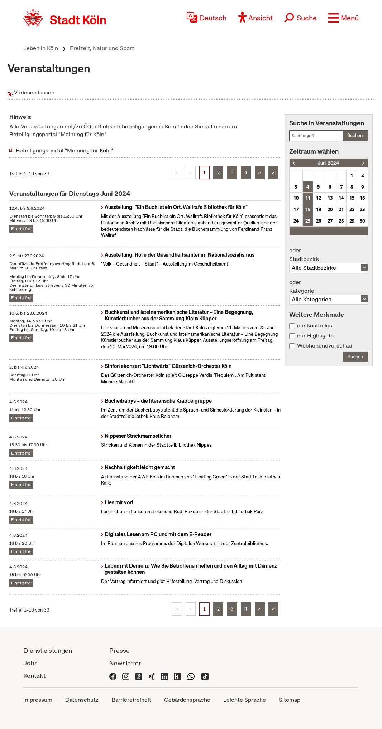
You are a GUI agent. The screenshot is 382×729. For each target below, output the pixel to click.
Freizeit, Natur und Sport (102, 48)
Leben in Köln (40, 48)
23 (362, 209)
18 (307, 209)
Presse (119, 650)
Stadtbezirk (328, 255)
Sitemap (289, 700)
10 (296, 198)
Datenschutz (82, 700)
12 (318, 198)
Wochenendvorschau (324, 346)
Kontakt (34, 675)
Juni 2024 (328, 163)
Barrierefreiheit (131, 700)
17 (296, 209)
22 (351, 209)
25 (307, 221)
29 (351, 221)
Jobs (30, 663)
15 (351, 198)
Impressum (37, 700)
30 (362, 221)
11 (307, 198)
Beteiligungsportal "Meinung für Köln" (64, 150)
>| (274, 173)
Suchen (355, 135)
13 (330, 198)
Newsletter (125, 663)
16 (362, 198)
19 (318, 209)
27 (330, 221)
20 (330, 209)
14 (341, 198)
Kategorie (328, 287)
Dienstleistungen (47, 650)
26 (318, 221)
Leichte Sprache (244, 700)
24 (296, 221)
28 (341, 221)
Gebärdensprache (187, 700)
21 (341, 209)
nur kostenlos (314, 326)
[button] (343, 18)
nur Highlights (315, 336)
